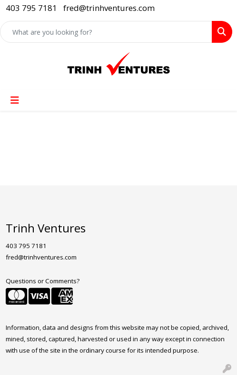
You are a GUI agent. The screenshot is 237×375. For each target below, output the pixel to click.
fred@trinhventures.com (109, 7)
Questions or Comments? (42, 281)
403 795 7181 (31, 7)
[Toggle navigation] (15, 100)
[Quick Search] (106, 32)
